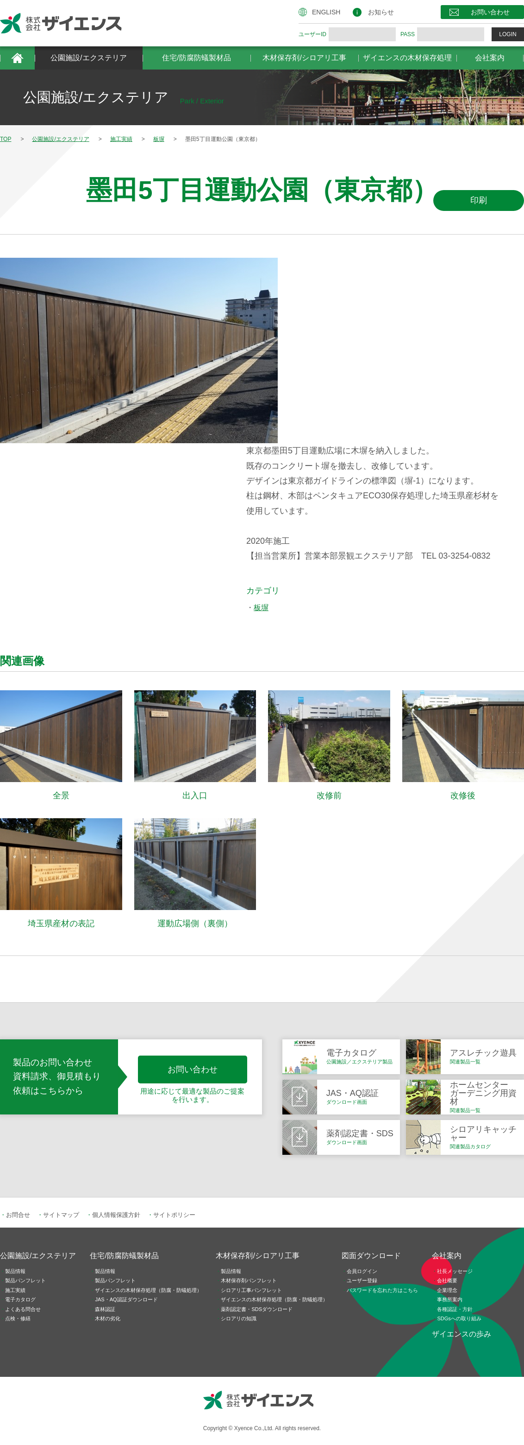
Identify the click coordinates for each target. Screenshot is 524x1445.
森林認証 (105, 1309)
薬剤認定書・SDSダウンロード (257, 1309)
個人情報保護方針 (116, 1214)
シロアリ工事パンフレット (251, 1290)
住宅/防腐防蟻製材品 (196, 58)
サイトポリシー (174, 1214)
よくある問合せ (23, 1309)
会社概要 (447, 1280)
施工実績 (15, 1290)
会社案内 (490, 58)
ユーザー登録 (362, 1280)
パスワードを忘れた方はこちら (382, 1290)
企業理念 (447, 1290)
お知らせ (381, 12)
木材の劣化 (107, 1318)
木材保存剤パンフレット (249, 1280)
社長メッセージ (455, 1271)
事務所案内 (449, 1299)
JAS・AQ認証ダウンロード (126, 1299)
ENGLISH (326, 12)
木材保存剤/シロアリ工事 (304, 58)
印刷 (478, 200)
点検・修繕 (18, 1318)
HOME (17, 58)
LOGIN (507, 34)
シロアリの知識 (238, 1318)
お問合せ (18, 1214)
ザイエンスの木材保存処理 (407, 58)
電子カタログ (20, 1299)
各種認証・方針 (455, 1309)
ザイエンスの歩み (461, 1334)
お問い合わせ (490, 12)
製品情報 (15, 1271)
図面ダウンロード (371, 1256)
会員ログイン (362, 1271)
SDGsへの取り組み (459, 1318)
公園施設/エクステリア (88, 58)
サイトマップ (61, 1214)
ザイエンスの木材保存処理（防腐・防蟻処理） (148, 1290)
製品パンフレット (25, 1280)
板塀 (261, 607)
